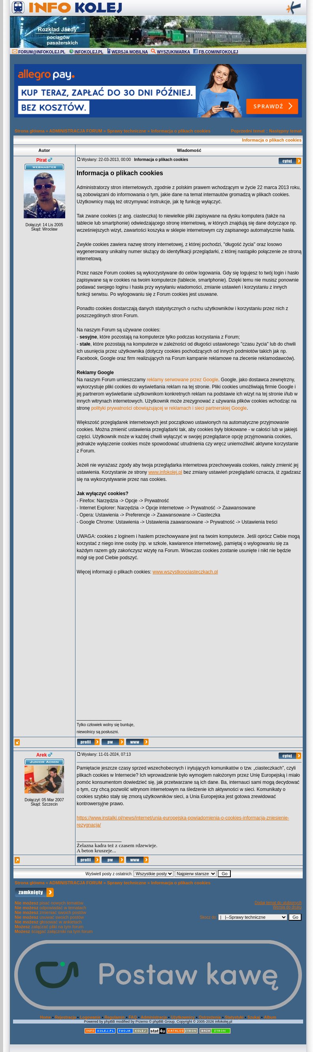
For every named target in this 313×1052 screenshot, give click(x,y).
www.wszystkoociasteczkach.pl (185, 572)
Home (45, 1017)
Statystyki (234, 1017)
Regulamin (114, 1017)
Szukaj (253, 1017)
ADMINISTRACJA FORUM (75, 131)
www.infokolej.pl (165, 472)
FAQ (133, 1017)
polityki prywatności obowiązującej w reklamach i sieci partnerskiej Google (169, 408)
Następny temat (285, 131)
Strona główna (30, 131)
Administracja (154, 1017)
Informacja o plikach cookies (180, 131)
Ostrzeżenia (210, 1017)
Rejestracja (65, 1017)
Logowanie (90, 1017)
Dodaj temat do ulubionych (278, 903)
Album (270, 1017)
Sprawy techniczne (126, 131)
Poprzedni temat (248, 131)
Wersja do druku (287, 907)
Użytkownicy (183, 1017)
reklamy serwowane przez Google (182, 379)
